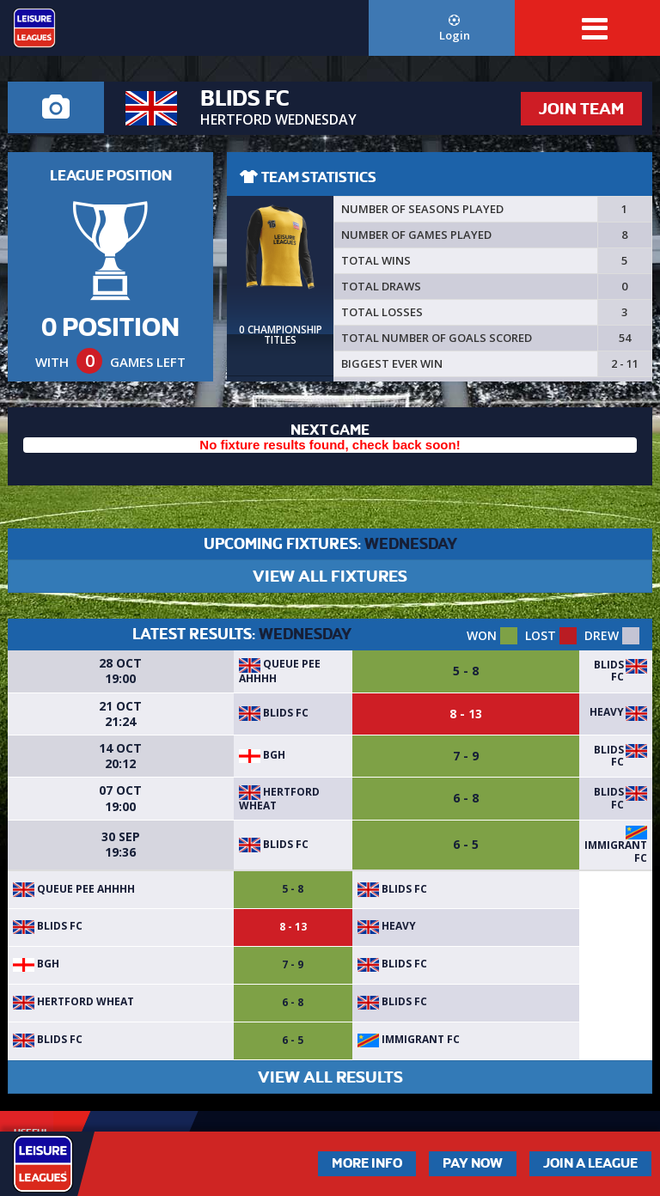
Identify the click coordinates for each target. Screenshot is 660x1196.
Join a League (590, 1163)
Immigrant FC (615, 851)
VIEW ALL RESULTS (330, 1077)
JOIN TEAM (581, 109)
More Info (367, 1163)
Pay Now (473, 1163)
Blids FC (609, 670)
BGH (262, 755)
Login (454, 29)
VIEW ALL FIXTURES (330, 576)
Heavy (607, 712)
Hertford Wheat (279, 798)
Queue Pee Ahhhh (280, 670)
